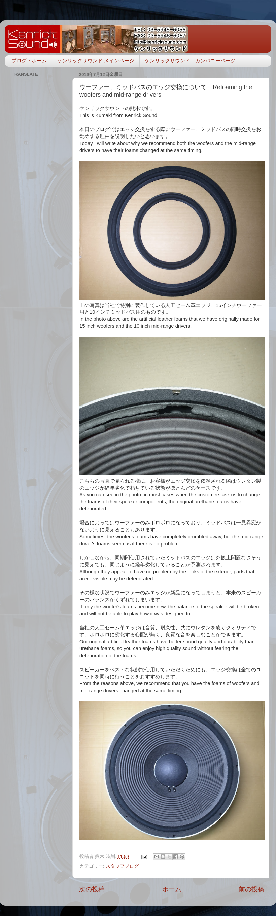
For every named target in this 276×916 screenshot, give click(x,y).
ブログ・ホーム (29, 60)
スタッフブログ (122, 866)
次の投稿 (92, 889)
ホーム (171, 889)
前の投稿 (251, 889)
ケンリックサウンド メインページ (95, 60)
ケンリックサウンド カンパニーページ (190, 60)
